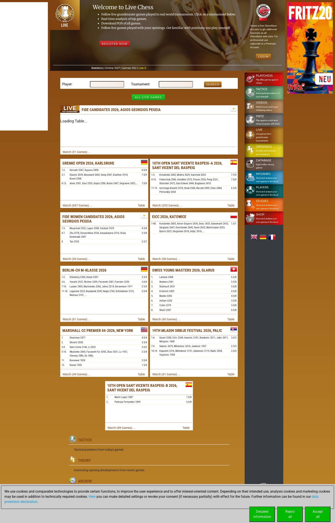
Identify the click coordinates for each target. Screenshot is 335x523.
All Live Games (148, 97)
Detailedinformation (262, 514)
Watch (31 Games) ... (77, 152)
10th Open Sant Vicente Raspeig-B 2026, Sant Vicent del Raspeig (142, 387)
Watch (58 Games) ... (166, 259)
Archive (85, 481)
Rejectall (290, 514)
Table (141, 205)
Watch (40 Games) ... (166, 319)
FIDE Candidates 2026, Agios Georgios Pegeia (121, 109)
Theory (84, 460)
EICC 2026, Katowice (169, 216)
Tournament (140, 84)
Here (92, 497)
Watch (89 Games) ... (121, 427)
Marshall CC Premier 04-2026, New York (97, 330)
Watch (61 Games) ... (77, 319)
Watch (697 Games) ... (77, 205)
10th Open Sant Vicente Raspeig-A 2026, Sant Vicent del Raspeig (187, 165)
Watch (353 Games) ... (167, 205)
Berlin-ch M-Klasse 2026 (84, 270)
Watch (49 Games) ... (77, 374)
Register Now (115, 43)
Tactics (85, 440)
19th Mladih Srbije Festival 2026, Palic (187, 330)
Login (263, 56)
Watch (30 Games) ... (77, 259)
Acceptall (318, 514)
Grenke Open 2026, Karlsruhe (88, 163)
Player (67, 84)
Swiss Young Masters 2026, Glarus (183, 270)
